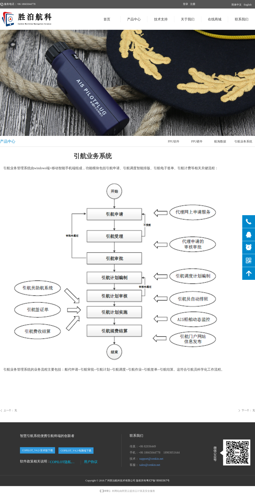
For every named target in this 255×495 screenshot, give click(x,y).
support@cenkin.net (151, 458)
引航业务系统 (243, 141)
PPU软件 (173, 141)
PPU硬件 (197, 141)
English (248, 4)
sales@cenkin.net (149, 465)
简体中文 (236, 4)
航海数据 (220, 141)
